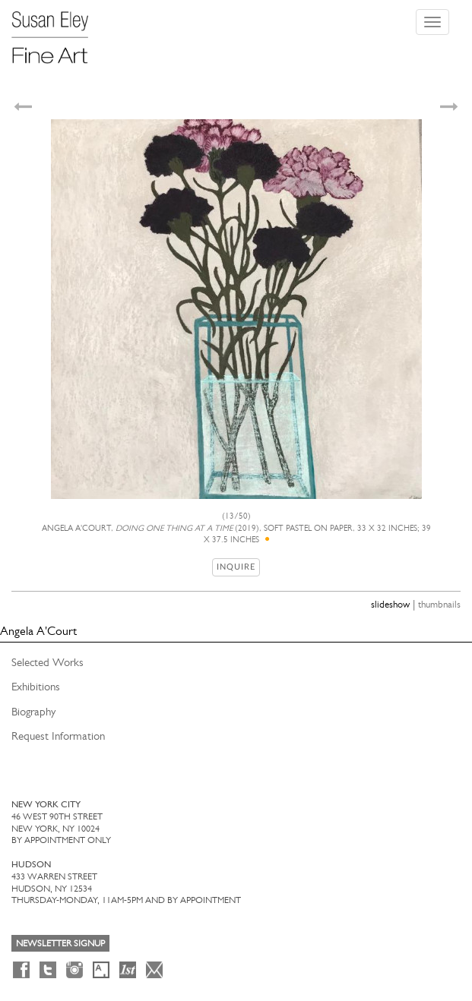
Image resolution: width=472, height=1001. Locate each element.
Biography (33, 711)
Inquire (236, 567)
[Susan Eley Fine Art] (57, 32)
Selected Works (47, 662)
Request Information (58, 736)
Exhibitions (35, 686)
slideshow (390, 604)
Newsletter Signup (60, 943)
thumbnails (439, 604)
